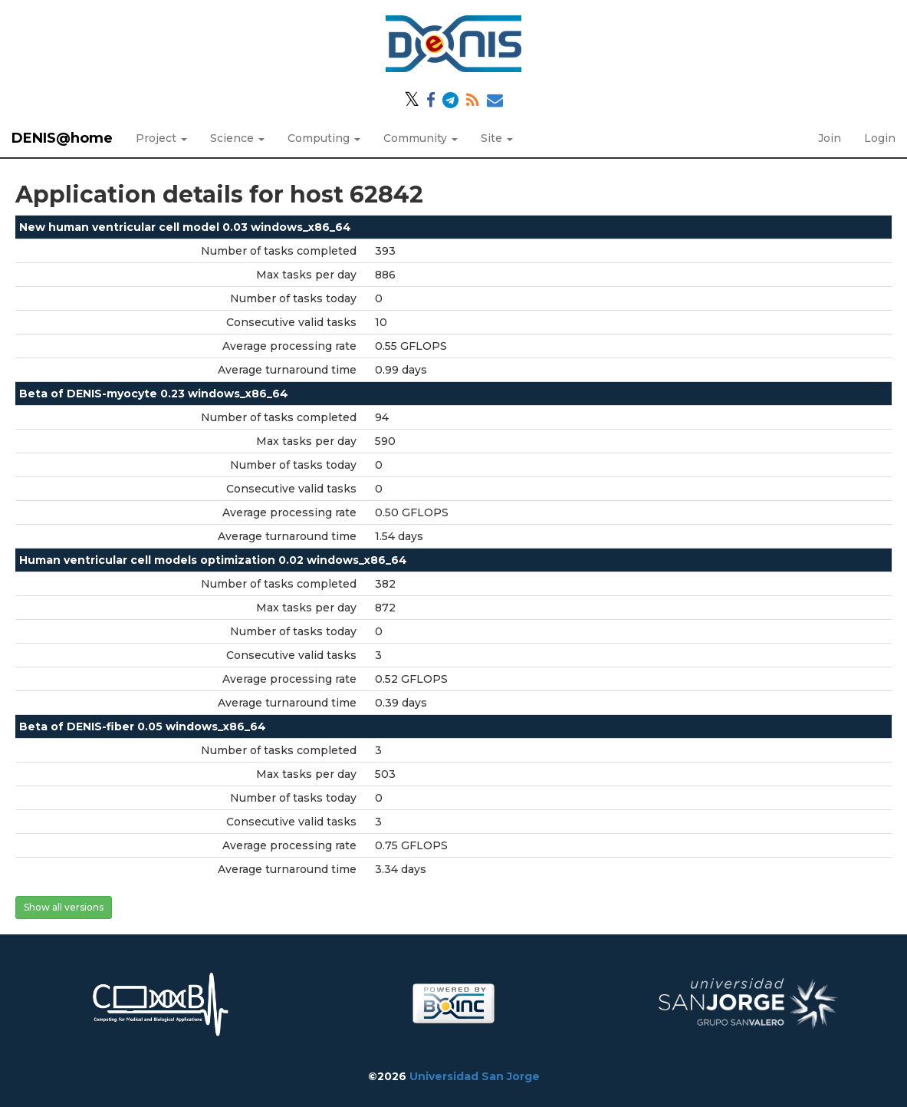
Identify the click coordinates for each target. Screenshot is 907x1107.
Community (420, 138)
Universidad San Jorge (474, 1076)
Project (161, 138)
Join (829, 138)
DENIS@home (62, 138)
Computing (324, 138)
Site (497, 138)
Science (237, 138)
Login (879, 138)
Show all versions (64, 907)
